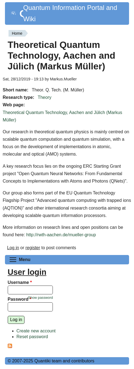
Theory (44, 97)
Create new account (36, 331)
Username (20, 282)
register (32, 247)
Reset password (32, 336)
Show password (40, 297)
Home (17, 33)
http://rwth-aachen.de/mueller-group (61, 234)
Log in (13, 247)
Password (19, 299)
